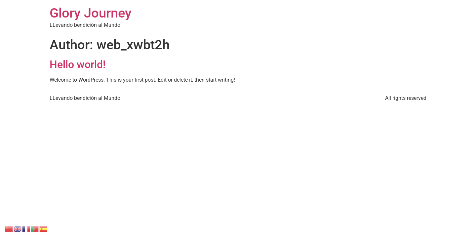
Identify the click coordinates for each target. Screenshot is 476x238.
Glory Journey (91, 13)
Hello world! (77, 64)
